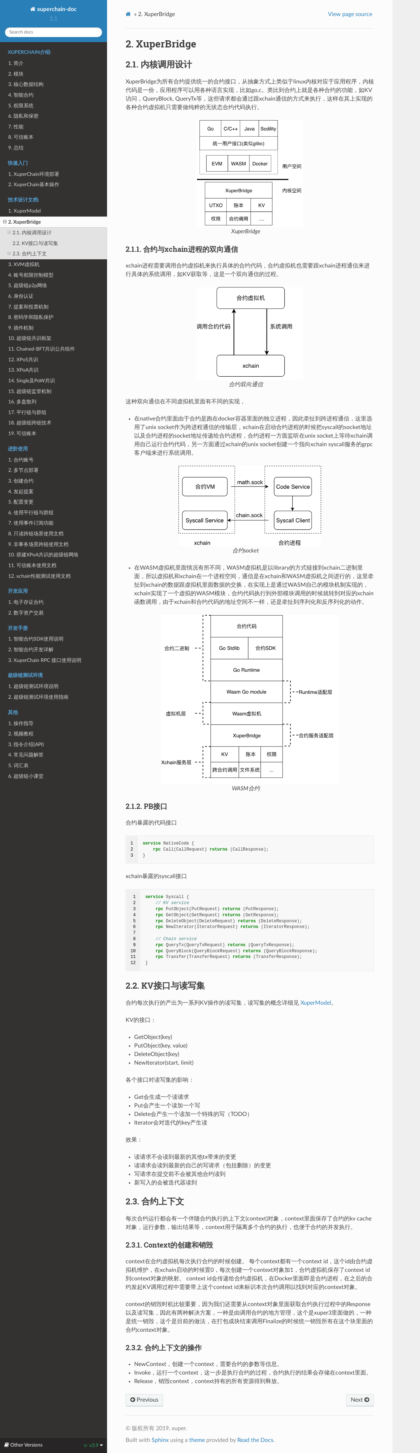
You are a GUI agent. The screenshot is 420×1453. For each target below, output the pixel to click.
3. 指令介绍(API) (26, 744)
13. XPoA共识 (23, 370)
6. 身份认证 (21, 296)
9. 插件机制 (21, 328)
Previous (144, 1400)
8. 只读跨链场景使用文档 (36, 533)
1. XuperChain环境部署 (33, 174)
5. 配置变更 (21, 502)
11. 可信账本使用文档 (32, 565)
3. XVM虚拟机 (24, 264)
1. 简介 (16, 63)
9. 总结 (16, 148)
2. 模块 (16, 74)
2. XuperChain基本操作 (33, 184)
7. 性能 (16, 126)
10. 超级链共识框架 (29, 338)
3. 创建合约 (21, 481)
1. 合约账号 (21, 460)
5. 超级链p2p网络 (27, 285)
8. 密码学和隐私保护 (31, 317)
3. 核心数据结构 (26, 84)
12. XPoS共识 (23, 359)
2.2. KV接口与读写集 (35, 243)
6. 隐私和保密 (23, 116)
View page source (350, 14)
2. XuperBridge (22, 222)
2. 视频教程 (21, 733)
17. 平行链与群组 (27, 412)
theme (197, 1440)
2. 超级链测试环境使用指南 (38, 697)
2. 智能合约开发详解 (31, 649)
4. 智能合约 (21, 95)
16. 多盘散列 (22, 401)
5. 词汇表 (18, 765)
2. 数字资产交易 (26, 613)
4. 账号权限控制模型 (31, 275)
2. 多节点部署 (23, 470)
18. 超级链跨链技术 (29, 422)
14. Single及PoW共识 (31, 380)
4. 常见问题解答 (26, 755)
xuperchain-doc (56, 9)
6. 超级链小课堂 (26, 776)
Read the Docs (255, 1440)
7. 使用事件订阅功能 (31, 523)
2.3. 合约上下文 (27, 254)
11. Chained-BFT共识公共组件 (41, 349)
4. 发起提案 (21, 491)
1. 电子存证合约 (26, 602)
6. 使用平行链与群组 (31, 512)
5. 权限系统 (21, 105)
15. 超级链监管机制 (29, 391)
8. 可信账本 (21, 137)
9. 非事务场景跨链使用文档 (38, 544)
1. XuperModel (24, 211)
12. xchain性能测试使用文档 (39, 576)
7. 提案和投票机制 (28, 307)
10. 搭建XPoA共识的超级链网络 (43, 554)
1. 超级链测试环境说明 (33, 686)
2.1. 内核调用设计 (29, 233)
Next (360, 1400)
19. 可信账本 (22, 433)
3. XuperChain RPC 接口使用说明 (44, 660)
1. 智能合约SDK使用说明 (36, 639)
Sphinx (160, 1440)
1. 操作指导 (21, 723)
